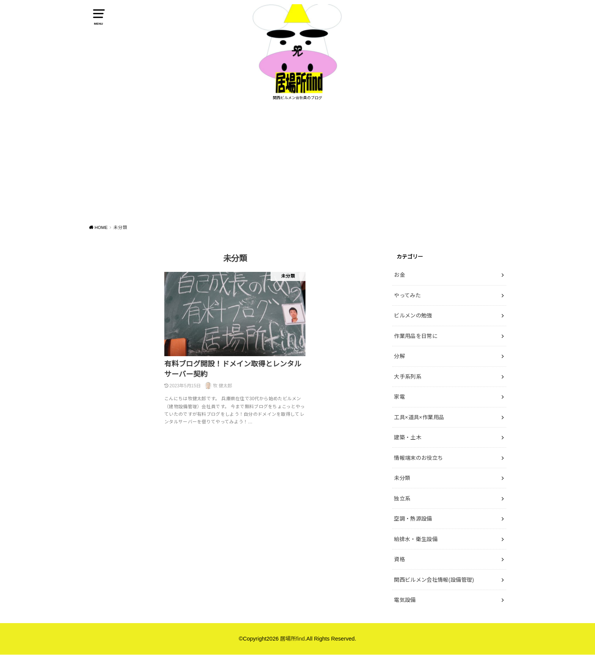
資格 (399, 560)
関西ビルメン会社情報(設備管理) (434, 580)
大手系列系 (407, 379)
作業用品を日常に (416, 339)
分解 (399, 359)
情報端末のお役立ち (418, 459)
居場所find (292, 639)
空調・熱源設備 (413, 520)
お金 (399, 279)
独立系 (402, 500)
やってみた (407, 299)
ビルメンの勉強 (413, 319)
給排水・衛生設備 (416, 540)
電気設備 (405, 600)
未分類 (402, 480)
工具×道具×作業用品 (419, 420)
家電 (399, 399)
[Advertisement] (297, 166)
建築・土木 (407, 440)
